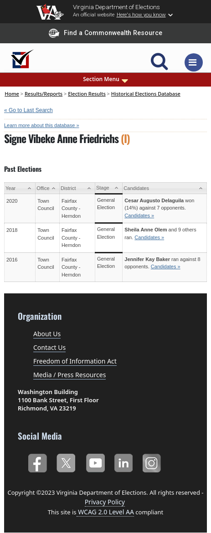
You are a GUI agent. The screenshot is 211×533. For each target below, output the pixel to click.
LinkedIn (123, 461)
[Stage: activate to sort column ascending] (108, 188)
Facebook (37, 461)
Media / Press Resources (69, 374)
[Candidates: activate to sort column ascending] (165, 188)
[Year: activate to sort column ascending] (20, 188)
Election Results (87, 93)
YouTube (95, 461)
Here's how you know (141, 14)
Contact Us (49, 347)
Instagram (153, 461)
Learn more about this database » (41, 125)
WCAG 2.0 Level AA (105, 511)
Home (12, 93)
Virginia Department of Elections (116, 6)
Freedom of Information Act (75, 361)
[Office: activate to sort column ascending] (48, 188)
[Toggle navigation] (194, 62)
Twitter (66, 461)
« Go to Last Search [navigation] (28, 110)
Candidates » (139, 215)
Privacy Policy (105, 501)
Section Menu (105, 79)
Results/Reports (43, 93)
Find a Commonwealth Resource (105, 33)
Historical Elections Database (145, 93)
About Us (47, 333)
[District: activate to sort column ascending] (77, 188)
